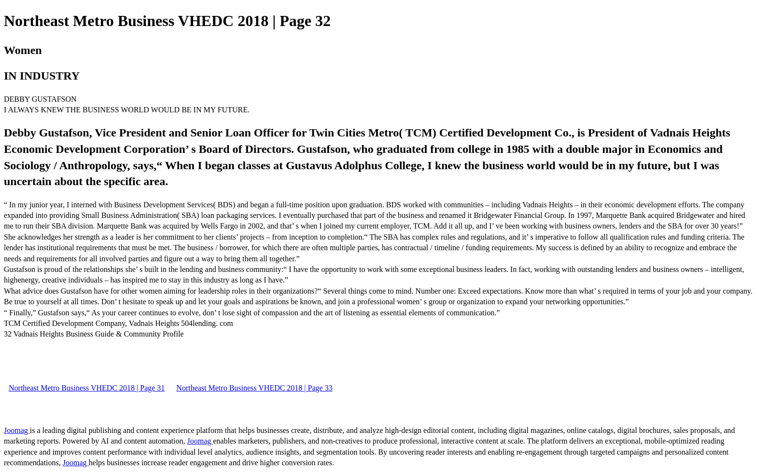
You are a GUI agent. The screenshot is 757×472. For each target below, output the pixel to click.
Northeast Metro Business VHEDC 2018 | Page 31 (87, 388)
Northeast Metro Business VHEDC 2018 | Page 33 (254, 388)
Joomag (17, 430)
